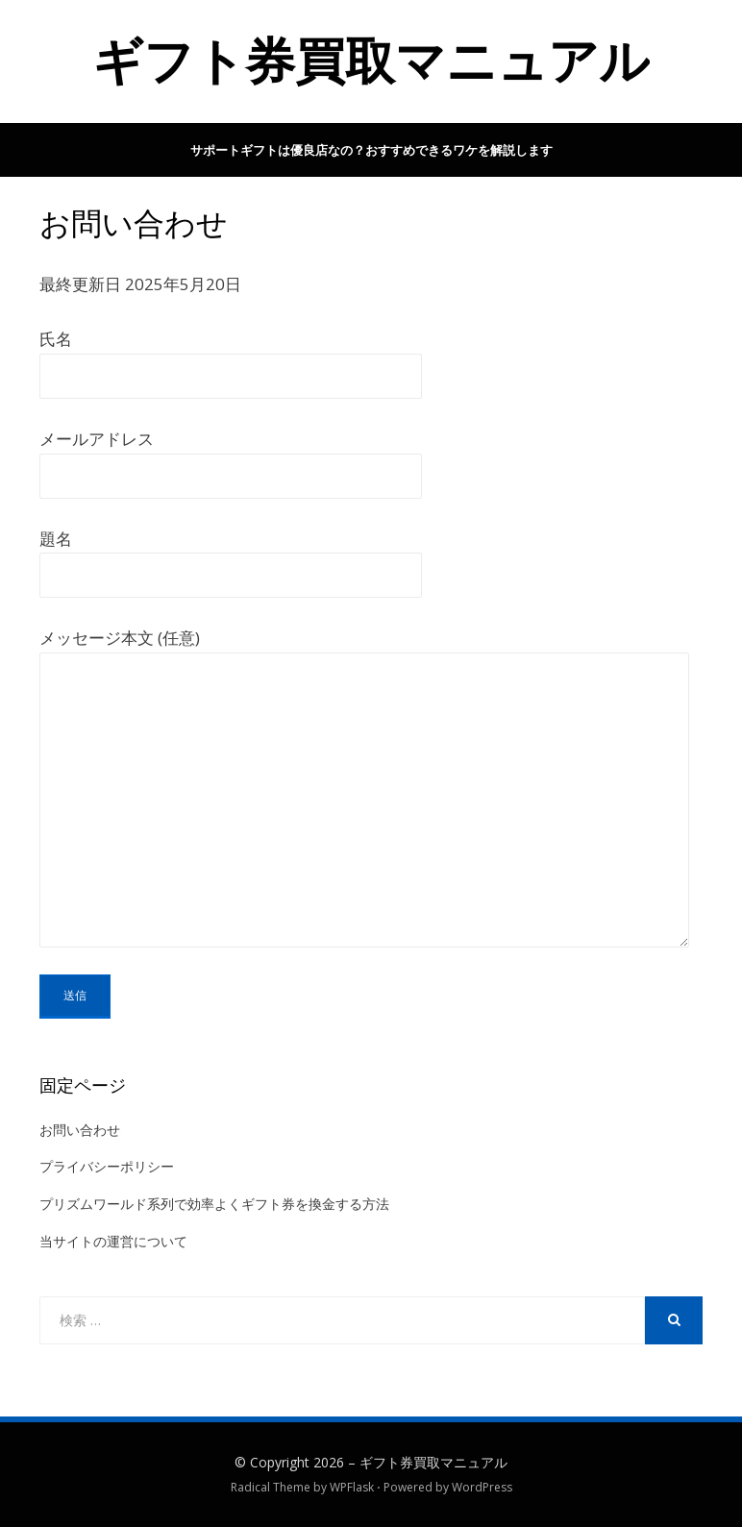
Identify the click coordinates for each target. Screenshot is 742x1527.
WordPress (482, 1487)
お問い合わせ (79, 1130)
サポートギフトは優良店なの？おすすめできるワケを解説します (371, 150)
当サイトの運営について (113, 1241)
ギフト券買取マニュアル (371, 61)
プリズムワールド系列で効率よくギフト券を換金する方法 (214, 1204)
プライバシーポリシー (106, 1166)
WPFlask (352, 1487)
